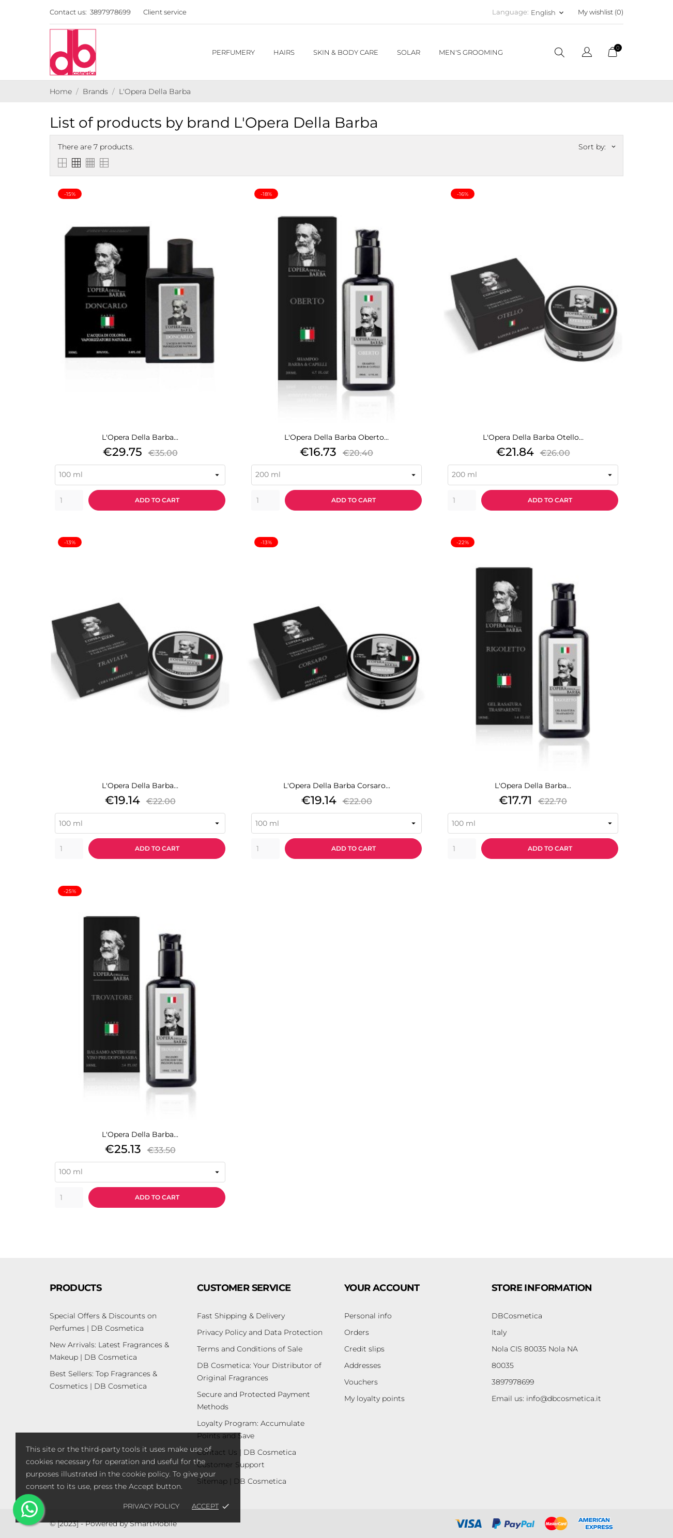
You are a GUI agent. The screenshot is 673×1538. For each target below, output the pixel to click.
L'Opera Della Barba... (140, 437)
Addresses (362, 1365)
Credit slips (364, 1349)
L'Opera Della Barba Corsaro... (336, 785)
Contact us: (68, 12)
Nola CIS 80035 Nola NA (535, 1349)
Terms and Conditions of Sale (249, 1349)
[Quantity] (69, 500)
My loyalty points (374, 1398)
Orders (356, 1332)
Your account (382, 1288)
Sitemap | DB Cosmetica (241, 1481)
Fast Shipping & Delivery (241, 1315)
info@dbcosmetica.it (546, 1398)
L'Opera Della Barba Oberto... (336, 437)
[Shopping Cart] (612, 54)
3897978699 (110, 12)
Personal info (368, 1315)
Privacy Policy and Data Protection (260, 1332)
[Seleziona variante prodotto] (140, 475)
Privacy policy (151, 1506)
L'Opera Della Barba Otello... (533, 437)
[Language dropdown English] (548, 12)
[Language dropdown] (587, 53)
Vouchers (361, 1382)
